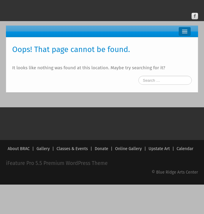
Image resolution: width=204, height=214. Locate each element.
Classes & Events (72, 148)
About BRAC (19, 148)
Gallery (43, 148)
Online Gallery (128, 148)
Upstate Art (159, 148)
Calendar (185, 148)
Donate (101, 148)
